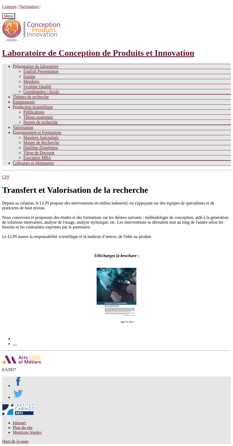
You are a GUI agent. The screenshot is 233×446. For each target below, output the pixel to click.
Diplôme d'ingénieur (40, 147)
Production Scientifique (33, 107)
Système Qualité (37, 86)
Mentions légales (27, 432)
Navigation (28, 6)
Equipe (29, 76)
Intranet (19, 422)
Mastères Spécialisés (41, 137)
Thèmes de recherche (31, 97)
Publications (33, 112)
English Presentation (40, 71)
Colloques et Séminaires (33, 163)
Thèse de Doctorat (38, 152)
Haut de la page (15, 441)
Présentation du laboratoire (35, 66)
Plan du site (23, 427)
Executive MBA (37, 157)
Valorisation (23, 127)
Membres (31, 81)
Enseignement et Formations (37, 132)
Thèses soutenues (38, 117)
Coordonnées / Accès (41, 91)
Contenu (9, 6)
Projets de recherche (40, 122)
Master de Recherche (41, 142)
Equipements (24, 102)
